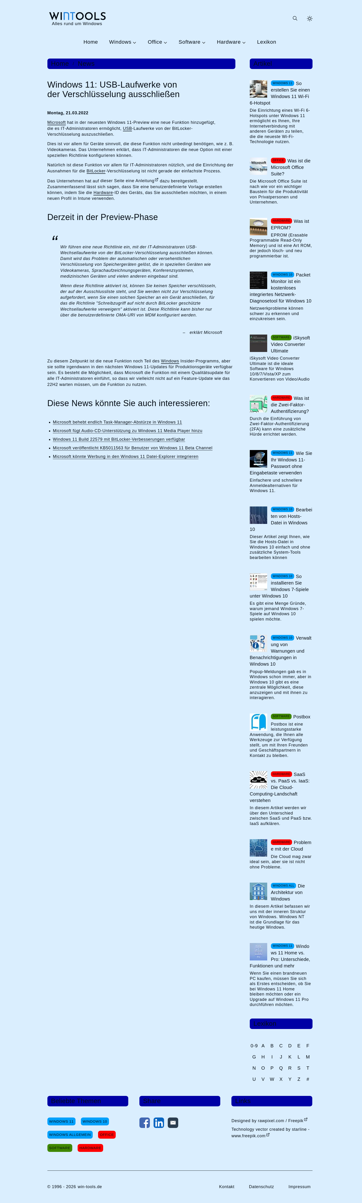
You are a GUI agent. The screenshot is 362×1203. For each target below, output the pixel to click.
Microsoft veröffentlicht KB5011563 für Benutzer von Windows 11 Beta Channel (133, 448)
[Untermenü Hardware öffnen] (243, 42)
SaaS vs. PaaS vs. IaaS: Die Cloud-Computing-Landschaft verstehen (280, 787)
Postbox (301, 716)
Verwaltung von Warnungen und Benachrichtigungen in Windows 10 (281, 651)
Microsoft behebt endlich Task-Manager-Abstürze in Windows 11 (117, 422)
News (86, 63)
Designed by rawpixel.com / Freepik (267, 1120)
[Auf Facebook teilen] (144, 1124)
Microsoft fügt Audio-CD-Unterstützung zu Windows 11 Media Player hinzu (128, 430)
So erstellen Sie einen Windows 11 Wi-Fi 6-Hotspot (280, 93)
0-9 (254, 1045)
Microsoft (56, 122)
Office (155, 42)
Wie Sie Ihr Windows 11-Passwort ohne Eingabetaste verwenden (281, 463)
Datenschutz (261, 1186)
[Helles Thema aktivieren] (310, 18)
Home (90, 42)
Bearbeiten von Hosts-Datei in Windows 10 (281, 519)
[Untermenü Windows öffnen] (134, 42)
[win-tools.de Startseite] (77, 18)
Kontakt (226, 1186)
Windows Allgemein (70, 1135)
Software (190, 42)
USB (127, 128)
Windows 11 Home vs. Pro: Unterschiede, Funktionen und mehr (280, 956)
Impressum (300, 1186)
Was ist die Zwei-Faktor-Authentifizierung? (290, 405)
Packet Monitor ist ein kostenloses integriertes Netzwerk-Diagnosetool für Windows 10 (281, 287)
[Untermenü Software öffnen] (203, 42)
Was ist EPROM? (290, 224)
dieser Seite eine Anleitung (127, 180)
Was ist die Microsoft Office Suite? (291, 167)
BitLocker (96, 171)
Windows (120, 42)
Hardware (229, 42)
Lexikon (266, 42)
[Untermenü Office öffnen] (164, 42)
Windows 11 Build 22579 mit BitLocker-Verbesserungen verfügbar (119, 439)
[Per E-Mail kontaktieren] (173, 1124)
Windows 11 (61, 1121)
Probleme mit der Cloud (291, 845)
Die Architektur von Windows (288, 892)
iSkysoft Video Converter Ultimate (290, 344)
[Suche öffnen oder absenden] (294, 18)
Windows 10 (95, 1121)
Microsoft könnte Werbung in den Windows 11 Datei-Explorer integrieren (126, 456)
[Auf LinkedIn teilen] (159, 1124)
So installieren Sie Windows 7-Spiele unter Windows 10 (279, 586)
